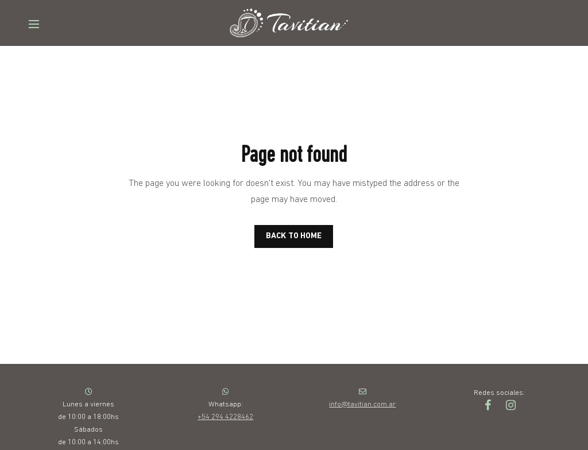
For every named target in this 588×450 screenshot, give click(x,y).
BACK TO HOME (294, 236)
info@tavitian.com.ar (362, 404)
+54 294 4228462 (225, 417)
